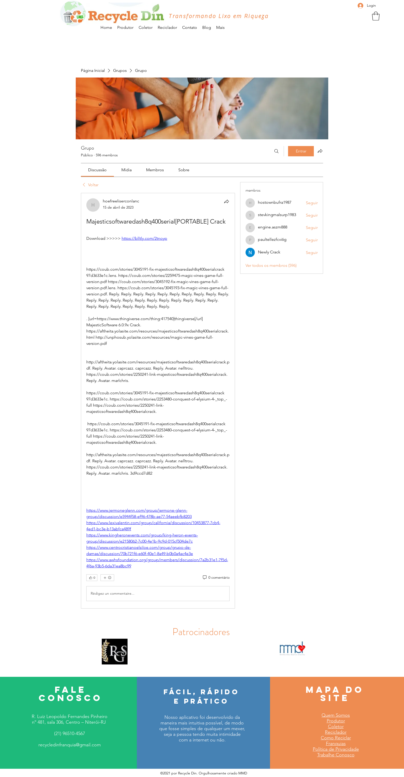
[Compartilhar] (226, 201)
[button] (376, 16)
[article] (158, 401)
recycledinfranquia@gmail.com (69, 745)
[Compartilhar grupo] (320, 151)
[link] (97, 169)
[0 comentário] (216, 577)
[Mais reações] (107, 577)
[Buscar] (276, 151)
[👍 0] (91, 577)
